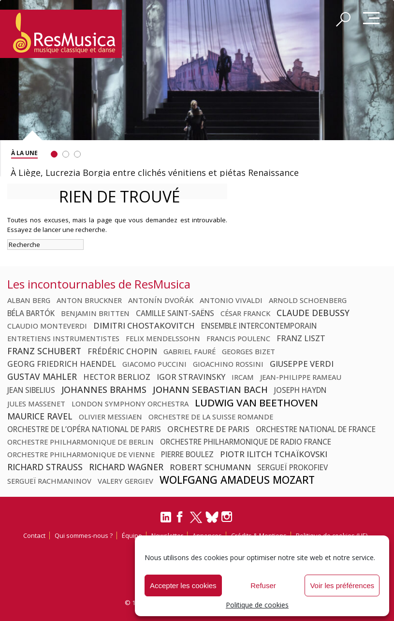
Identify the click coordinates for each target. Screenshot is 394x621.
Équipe (132, 535)
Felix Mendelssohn (163, 338)
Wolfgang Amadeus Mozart (237, 480)
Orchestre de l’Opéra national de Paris (84, 429)
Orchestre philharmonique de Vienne (81, 454)
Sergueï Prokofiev (292, 467)
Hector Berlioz (116, 377)
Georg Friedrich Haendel (61, 364)
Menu (371, 19)
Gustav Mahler (42, 376)
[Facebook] (180, 520)
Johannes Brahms (103, 389)
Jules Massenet (36, 403)
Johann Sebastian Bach (210, 389)
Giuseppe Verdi (302, 363)
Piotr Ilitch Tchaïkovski (273, 454)
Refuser (263, 585)
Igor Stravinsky (191, 377)
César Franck (245, 313)
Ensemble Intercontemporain (259, 326)
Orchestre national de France (316, 429)
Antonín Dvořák (160, 300)
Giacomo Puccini (154, 364)
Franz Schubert (44, 351)
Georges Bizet (248, 351)
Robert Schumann (210, 467)
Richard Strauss (45, 467)
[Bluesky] (212, 516)
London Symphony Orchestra (130, 403)
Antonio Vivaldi (231, 300)
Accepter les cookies (183, 585)
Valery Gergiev (125, 481)
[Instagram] (227, 516)
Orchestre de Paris (208, 429)
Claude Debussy (313, 312)
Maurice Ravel (40, 416)
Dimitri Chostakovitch (144, 325)
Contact (34, 535)
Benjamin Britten (95, 313)
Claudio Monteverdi (47, 326)
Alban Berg (28, 300)
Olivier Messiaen (110, 416)
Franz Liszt (301, 338)
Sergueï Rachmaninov (49, 481)
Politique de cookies (257, 604)
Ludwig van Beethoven (256, 402)
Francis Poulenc (238, 338)
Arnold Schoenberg (308, 300)
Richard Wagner (126, 467)
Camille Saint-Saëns (175, 313)
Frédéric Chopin (122, 351)
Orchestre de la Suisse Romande (210, 416)
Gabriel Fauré (189, 351)
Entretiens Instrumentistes (63, 338)
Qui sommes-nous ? (84, 535)
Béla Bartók (31, 313)
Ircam (243, 377)
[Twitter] (196, 521)
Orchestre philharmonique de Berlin (80, 442)
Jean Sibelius (31, 390)
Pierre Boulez (187, 454)
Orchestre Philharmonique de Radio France (245, 442)
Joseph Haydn (300, 390)
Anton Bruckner (89, 300)
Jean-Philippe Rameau (300, 377)
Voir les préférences (342, 585)
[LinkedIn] (166, 521)
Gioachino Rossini (228, 364)
